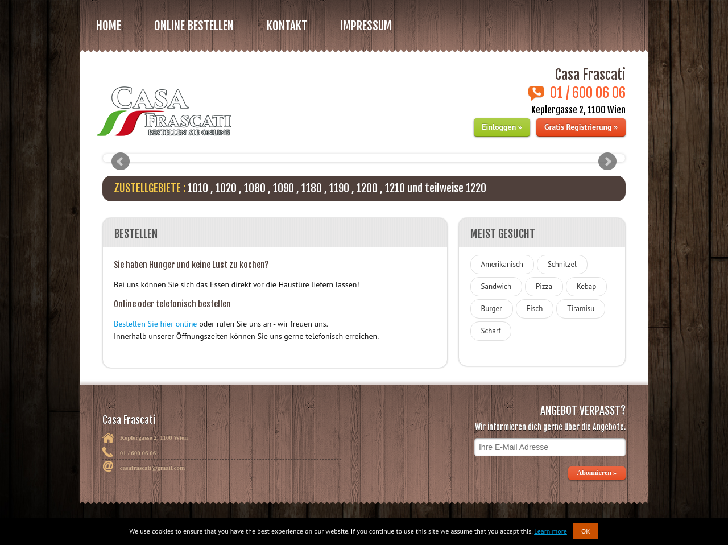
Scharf (491, 331)
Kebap (586, 286)
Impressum (366, 25)
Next (607, 161)
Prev (120, 161)
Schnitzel (562, 264)
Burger (491, 308)
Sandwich (496, 286)
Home (108, 25)
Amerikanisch (502, 264)
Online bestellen (194, 25)
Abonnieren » (597, 473)
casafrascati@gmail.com (152, 467)
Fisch (535, 308)
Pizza (544, 286)
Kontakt (287, 25)
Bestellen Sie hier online (155, 324)
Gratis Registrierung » (581, 127)
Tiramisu (580, 308)
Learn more (550, 531)
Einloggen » (502, 127)
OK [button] (585, 531)
